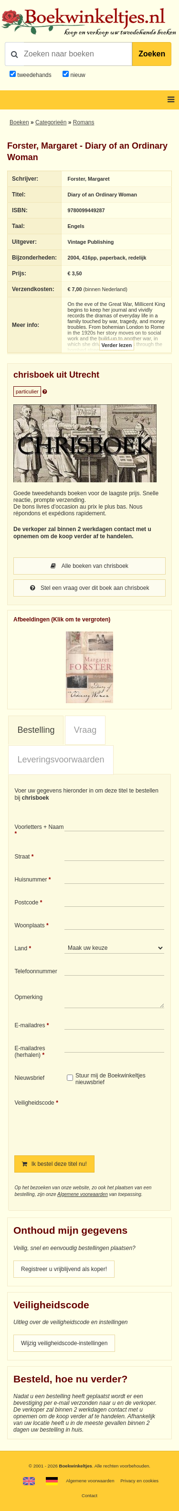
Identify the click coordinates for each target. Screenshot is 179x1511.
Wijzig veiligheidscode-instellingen (64, 1343)
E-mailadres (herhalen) (29, 1051)
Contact (89, 1495)
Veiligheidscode (34, 1102)
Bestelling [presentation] (35, 730)
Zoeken (151, 54)
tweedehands (34, 75)
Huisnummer (30, 879)
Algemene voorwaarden (82, 1194)
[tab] (35, 730)
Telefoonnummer (35, 971)
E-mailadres (29, 1025)
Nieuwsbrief (29, 1078)
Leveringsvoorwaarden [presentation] (60, 759)
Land (20, 948)
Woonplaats (29, 925)
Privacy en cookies (139, 1480)
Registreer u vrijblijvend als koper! (64, 1269)
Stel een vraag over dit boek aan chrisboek (89, 588)
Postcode (26, 902)
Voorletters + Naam (38, 827)
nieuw (77, 75)
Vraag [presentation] (85, 730)
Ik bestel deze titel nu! (54, 1164)
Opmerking (28, 997)
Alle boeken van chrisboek (89, 566)
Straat (22, 856)
